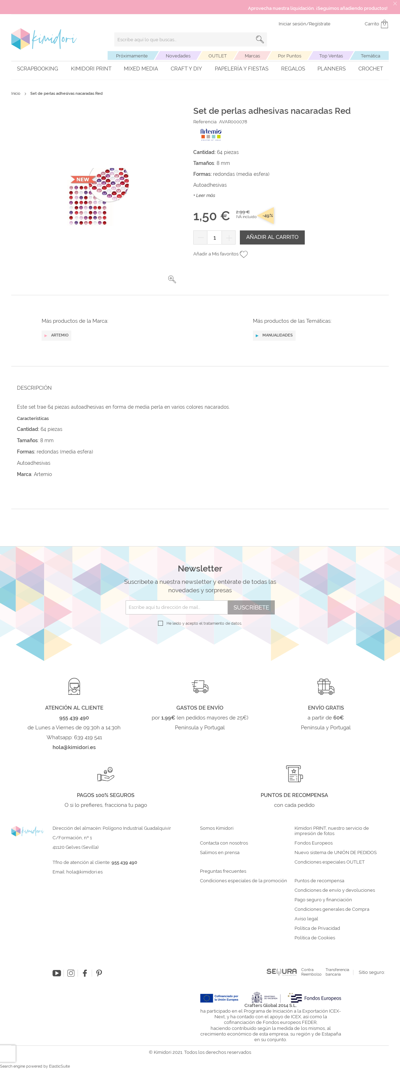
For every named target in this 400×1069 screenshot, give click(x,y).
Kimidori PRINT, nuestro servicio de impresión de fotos (332, 831)
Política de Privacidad (317, 928)
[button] (172, 279)
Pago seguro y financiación (323, 899)
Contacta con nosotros (224, 843)
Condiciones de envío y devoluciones (335, 890)
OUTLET (217, 55)
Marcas (252, 55)
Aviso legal (306, 918)
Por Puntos (289, 55)
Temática (370, 55)
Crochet (370, 69)
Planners (331, 69)
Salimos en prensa (220, 852)
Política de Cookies (315, 937)
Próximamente (132, 55)
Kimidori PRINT (91, 69)
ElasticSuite (59, 1066)
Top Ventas (331, 55)
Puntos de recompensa (319, 880)
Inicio (15, 93)
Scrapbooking (37, 69)
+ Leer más (204, 195)
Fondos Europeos (314, 843)
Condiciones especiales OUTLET (330, 862)
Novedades (178, 55)
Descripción (34, 388)
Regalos (293, 69)
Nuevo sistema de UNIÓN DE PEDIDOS (336, 852)
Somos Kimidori (217, 828)
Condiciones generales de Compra (332, 909)
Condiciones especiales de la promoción (244, 880)
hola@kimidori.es (84, 872)
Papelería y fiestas (241, 69)
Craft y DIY (186, 69)
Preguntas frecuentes (223, 871)
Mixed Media (141, 69)
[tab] (197, 388)
